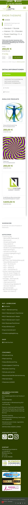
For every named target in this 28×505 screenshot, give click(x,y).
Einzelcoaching (9, 242)
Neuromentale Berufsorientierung (9, 288)
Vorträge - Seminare (9, 278)
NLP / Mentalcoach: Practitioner (12, 313)
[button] (2, 502)
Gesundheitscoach (10, 262)
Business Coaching (8, 368)
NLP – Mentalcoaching (9, 309)
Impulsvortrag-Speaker (11, 284)
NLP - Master (8, 267)
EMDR (18, 61)
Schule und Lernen (8, 372)
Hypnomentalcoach (9, 330)
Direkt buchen (7, 342)
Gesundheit (22, 61)
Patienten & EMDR (8, 382)
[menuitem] (9, 1)
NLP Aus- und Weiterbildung (12, 260)
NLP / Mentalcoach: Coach (11, 320)
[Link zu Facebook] (16, 503)
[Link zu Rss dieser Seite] (22, 503)
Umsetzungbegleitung (11, 253)
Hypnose (6, 258)
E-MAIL (5, 455)
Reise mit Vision (9, 291)
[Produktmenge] (7, 57)
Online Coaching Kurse (10, 271)
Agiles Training (9, 280)
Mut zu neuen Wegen (11, 273)
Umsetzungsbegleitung (10, 333)
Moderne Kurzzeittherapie (12, 248)
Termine (7, 74)
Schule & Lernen (9, 251)
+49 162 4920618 (14, 4)
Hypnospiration (9, 282)
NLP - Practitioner (10, 269)
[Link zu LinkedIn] (18, 503)
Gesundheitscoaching (9, 362)
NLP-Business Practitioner (11, 323)
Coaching (6, 236)
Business (7, 240)
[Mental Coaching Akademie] (11, 8)
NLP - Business (9, 264)
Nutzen (6, 92)
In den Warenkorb (18, 57)
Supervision (7, 277)
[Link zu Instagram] (25, 503)
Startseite (6, 306)
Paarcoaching (8, 249)
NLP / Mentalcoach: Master (11, 316)
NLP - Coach (8, 266)
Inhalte (6, 88)
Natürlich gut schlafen (11, 275)
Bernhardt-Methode (10, 238)
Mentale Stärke (9, 286)
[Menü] (24, 8)
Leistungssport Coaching (10, 365)
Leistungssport (9, 246)
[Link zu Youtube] (20, 503)
